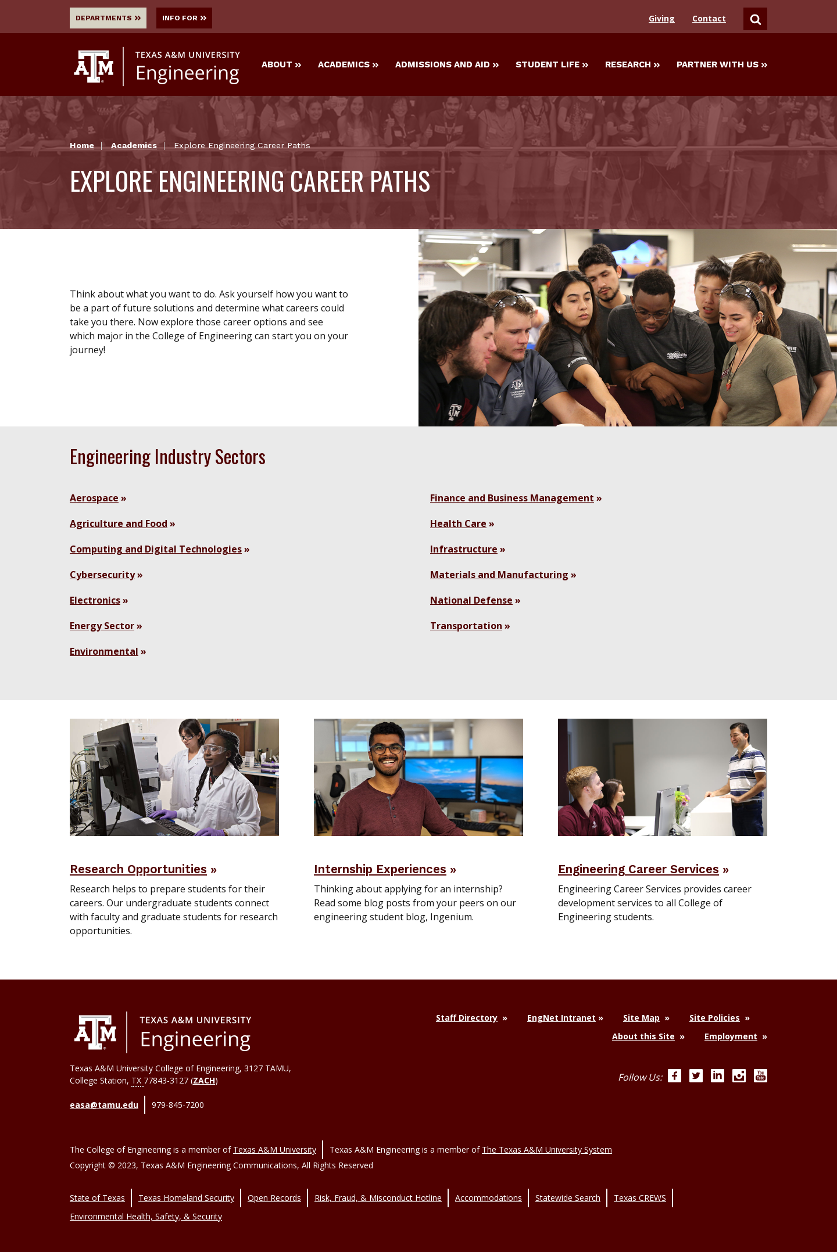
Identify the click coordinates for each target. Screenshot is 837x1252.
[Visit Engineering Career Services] (662, 779)
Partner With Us (722, 66)
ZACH (204, 1086)
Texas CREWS (640, 1187)
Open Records (274, 1187)
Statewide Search (567, 1187)
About (281, 66)
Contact (709, 18)
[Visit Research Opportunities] (174, 779)
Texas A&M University (274, 1145)
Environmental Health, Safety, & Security (146, 1199)
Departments (113, 18)
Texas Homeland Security (186, 1187)
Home (82, 148)
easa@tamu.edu (104, 1108)
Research (632, 66)
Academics (348, 66)
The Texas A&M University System (547, 1145)
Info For (206, 18)
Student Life (552, 66)
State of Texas (97, 1187)
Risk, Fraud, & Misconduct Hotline (378, 1187)
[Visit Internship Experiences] (418, 779)
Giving (662, 18)
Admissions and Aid (447, 66)
